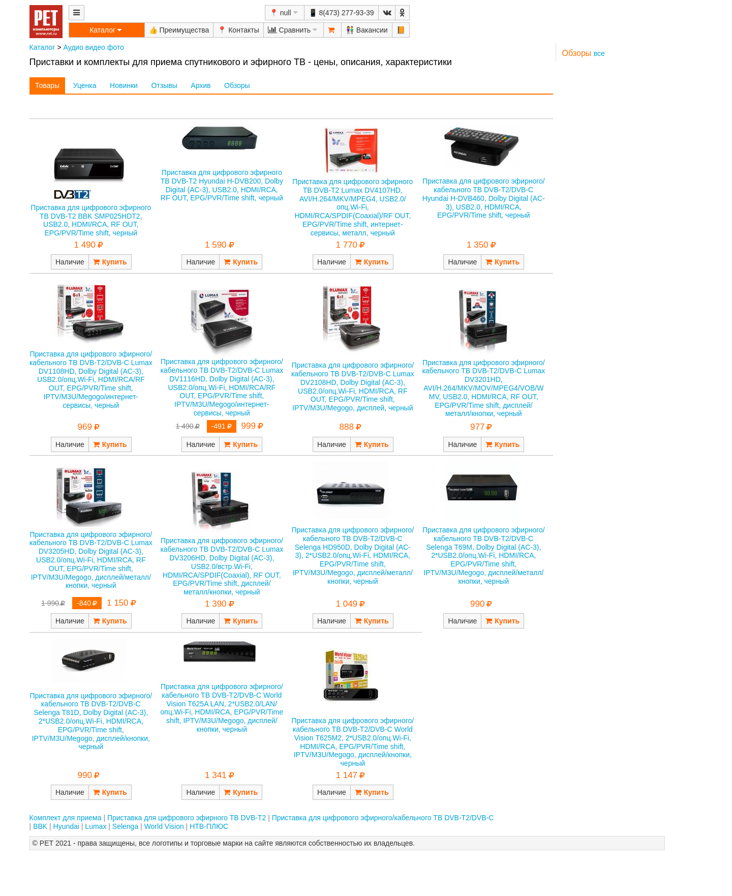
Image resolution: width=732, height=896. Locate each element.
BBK (40, 826)
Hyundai (66, 826)
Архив (200, 85)
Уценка (85, 85)
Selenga (125, 826)
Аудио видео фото (93, 47)
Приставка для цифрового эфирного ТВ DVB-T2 (186, 818)
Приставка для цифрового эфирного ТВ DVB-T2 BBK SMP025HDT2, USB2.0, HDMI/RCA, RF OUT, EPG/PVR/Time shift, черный (90, 220)
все (599, 53)
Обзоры (237, 85)
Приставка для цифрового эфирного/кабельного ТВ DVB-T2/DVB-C (383, 818)
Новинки (124, 85)
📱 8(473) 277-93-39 (341, 13)
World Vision (164, 826)
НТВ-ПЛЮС (209, 826)
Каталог (42, 47)
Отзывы (164, 85)
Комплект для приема (65, 818)
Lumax (95, 826)
